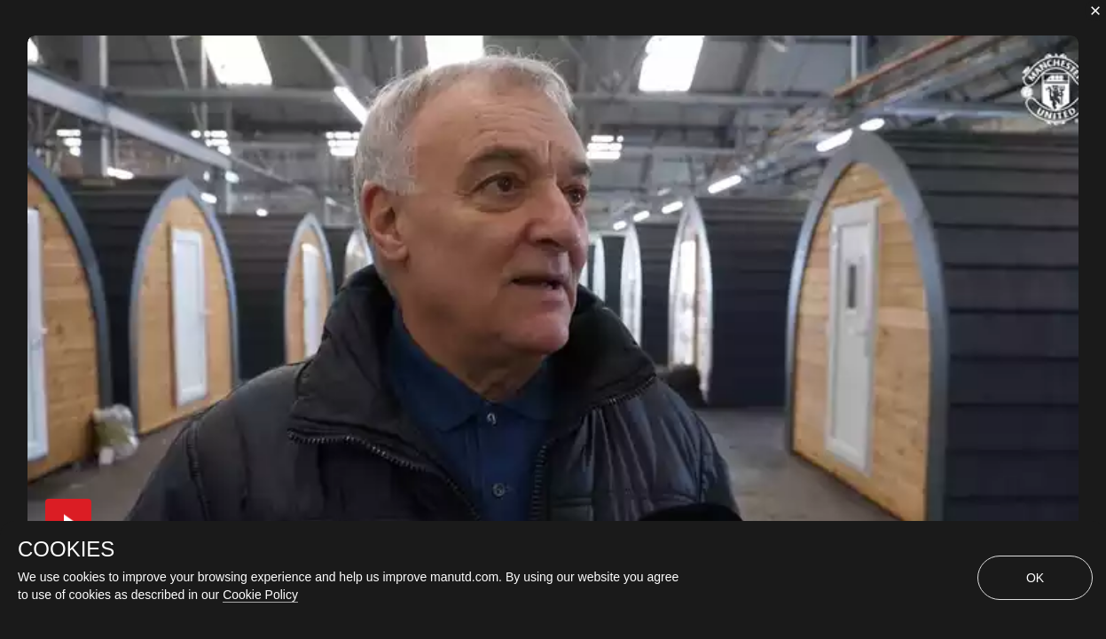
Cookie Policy (260, 595)
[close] (1095, 10)
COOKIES (66, 549)
